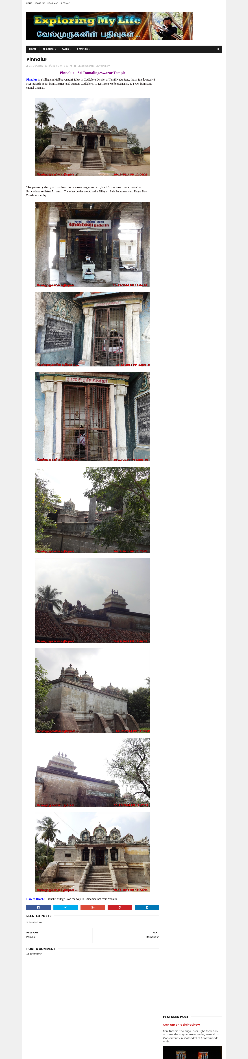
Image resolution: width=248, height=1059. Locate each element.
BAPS (167, 306)
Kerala (168, 350)
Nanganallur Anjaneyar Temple (191, 488)
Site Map (65, 3)
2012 (170, 575)
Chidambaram (86, 66)
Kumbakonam (191, 350)
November (177, 509)
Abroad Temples (174, 299)
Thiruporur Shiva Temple (198, 275)
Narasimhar (171, 362)
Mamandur (177, 498)
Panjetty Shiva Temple (196, 209)
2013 (170, 570)
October (176, 514)
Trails (208, 388)
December (177, 440)
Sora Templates (49, 1054)
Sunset (169, 388)
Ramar (168, 375)
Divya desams (198, 318)
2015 (170, 436)
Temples (82, 49)
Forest (185, 325)
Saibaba (187, 375)
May (173, 539)
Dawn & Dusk (172, 318)
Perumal (202, 369)
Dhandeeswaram (181, 454)
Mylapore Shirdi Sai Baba (186, 474)
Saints (206, 375)
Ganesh (205, 325)
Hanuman (170, 331)
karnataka (196, 344)
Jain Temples (172, 344)
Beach (184, 306)
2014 (170, 565)
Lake (167, 356)
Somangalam (178, 464)
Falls (65, 49)
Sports (195, 381)
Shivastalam (103, 66)
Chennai (205, 306)
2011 (170, 580)
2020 (170, 411)
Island (208, 337)
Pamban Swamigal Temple (187, 459)
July (173, 529)
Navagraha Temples (176, 369)
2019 (170, 416)
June (174, 534)
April (173, 544)
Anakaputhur (178, 444)
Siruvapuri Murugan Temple (200, 259)
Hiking (189, 331)
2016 (170, 431)
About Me (40, 3)
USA (167, 394)
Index (192, 337)
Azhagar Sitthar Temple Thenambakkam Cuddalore (200, 244)
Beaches (48, 49)
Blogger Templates (72, 1054)
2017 (170, 426)
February (176, 554)
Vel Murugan (55, 1029)
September (178, 519)
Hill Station (171, 337)
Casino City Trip (192, 226)
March (174, 549)
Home (29, 3)
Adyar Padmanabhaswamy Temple (193, 484)
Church (197, 312)
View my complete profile (59, 1034)
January (176, 559)
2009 (170, 584)
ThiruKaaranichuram (184, 469)
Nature (192, 362)
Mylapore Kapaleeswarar (187, 479)
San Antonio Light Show (181, 66)
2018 (170, 421)
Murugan (187, 356)
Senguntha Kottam (182, 449)
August (175, 524)
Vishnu (186, 394)
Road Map (52, 3)
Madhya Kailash (180, 493)
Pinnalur (175, 503)
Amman (199, 299)
